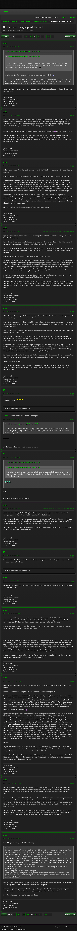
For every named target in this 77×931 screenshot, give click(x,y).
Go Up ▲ (73, 926)
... (23, 36)
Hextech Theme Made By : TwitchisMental (13, 929)
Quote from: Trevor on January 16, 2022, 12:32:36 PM (23, 51)
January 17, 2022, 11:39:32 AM (11, 115)
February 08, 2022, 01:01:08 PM (12, 838)
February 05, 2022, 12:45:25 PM (12, 681)
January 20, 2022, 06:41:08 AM (11, 165)
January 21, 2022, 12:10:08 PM (11, 231)
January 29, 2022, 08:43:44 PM (11, 555)
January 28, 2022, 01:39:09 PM (11, 419)
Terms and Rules (64, 926)
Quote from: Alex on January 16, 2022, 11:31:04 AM (24, 56)
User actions (70, 36)
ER (4, 390)
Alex (5, 42)
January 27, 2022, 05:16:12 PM (11, 393)
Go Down (5, 36)
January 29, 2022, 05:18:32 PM (11, 508)
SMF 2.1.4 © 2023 (6, 926)
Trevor (6, 415)
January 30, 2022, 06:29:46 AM (11, 580)
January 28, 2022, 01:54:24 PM (11, 457)
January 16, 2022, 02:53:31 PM (11, 46)
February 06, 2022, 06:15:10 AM (12, 783)
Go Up (4, 914)
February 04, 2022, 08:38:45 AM (12, 613)
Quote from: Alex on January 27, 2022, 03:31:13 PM (22, 423)
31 (42, 36)
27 (26, 36)
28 (30, 36)
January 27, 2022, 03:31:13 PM (11, 311)
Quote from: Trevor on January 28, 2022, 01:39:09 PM (23, 462)
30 (38, 36)
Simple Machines (16, 926)
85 (48, 36)
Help (56, 926)
